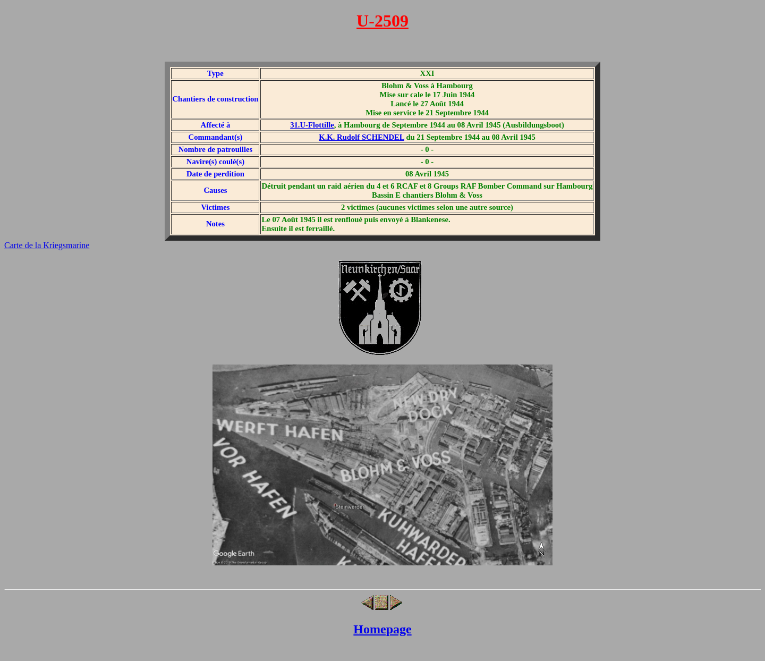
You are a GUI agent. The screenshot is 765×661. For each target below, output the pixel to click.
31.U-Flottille (312, 125)
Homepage (382, 629)
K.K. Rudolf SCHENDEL (361, 137)
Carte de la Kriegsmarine (46, 245)
